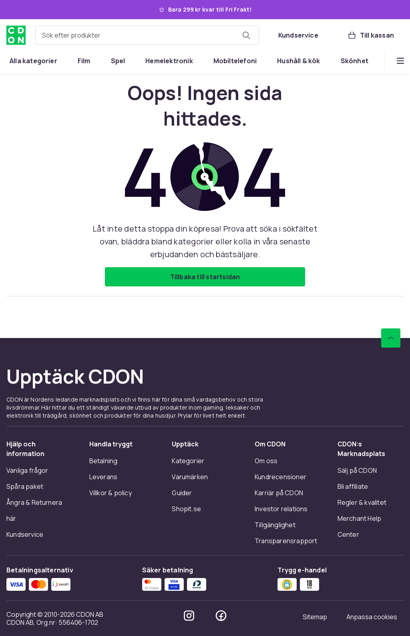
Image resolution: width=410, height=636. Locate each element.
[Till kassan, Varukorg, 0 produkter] (371, 35)
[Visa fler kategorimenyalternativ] (400, 60)
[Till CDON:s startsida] (16, 35)
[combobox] (147, 35)
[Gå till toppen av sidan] (390, 338)
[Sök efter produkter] (246, 35)
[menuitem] (33, 60)
